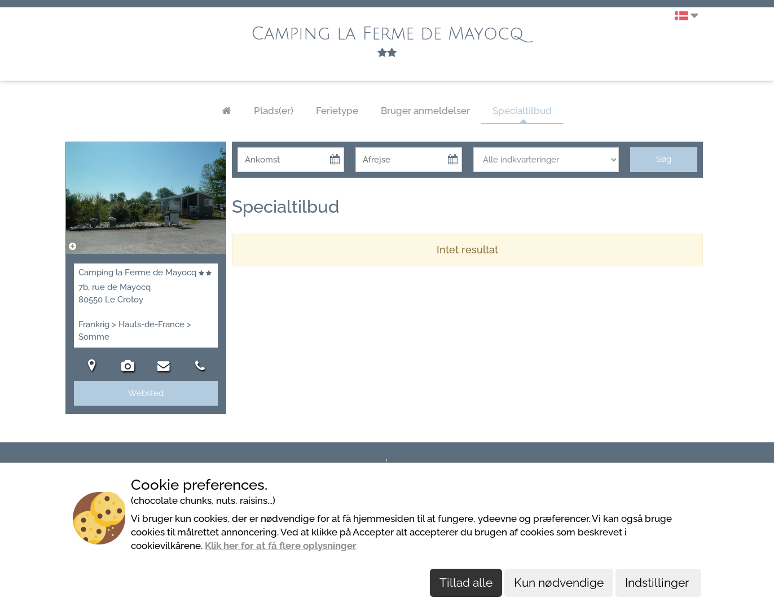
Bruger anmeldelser (425, 110)
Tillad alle (465, 583)
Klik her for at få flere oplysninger (281, 545)
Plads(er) (273, 110)
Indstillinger (658, 583)
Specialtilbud (522, 110)
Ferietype (337, 110)
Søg (663, 159)
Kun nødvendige (559, 583)
